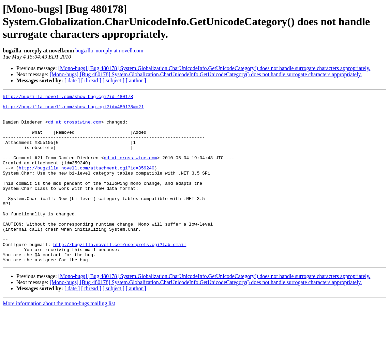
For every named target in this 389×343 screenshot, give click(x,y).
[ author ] (136, 80)
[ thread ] (91, 80)
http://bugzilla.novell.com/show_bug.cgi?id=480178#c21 (73, 110)
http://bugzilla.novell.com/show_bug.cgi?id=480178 (68, 97)
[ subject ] (113, 80)
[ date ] (72, 80)
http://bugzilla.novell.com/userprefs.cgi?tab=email (119, 275)
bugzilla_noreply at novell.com (109, 50)
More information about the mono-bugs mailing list (59, 337)
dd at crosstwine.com (74, 128)
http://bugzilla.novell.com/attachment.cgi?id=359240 (86, 183)
